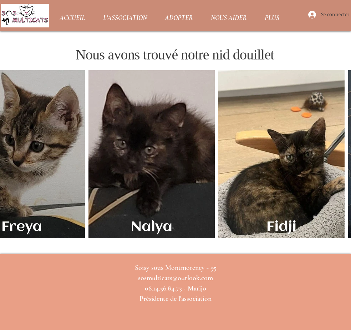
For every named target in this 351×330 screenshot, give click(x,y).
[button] (125, 16)
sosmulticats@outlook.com (175, 278)
